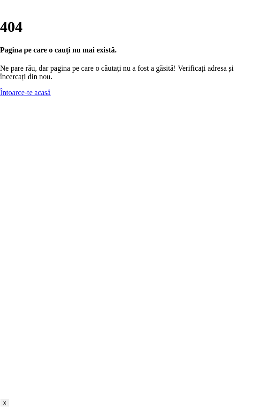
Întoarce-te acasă (25, 92)
